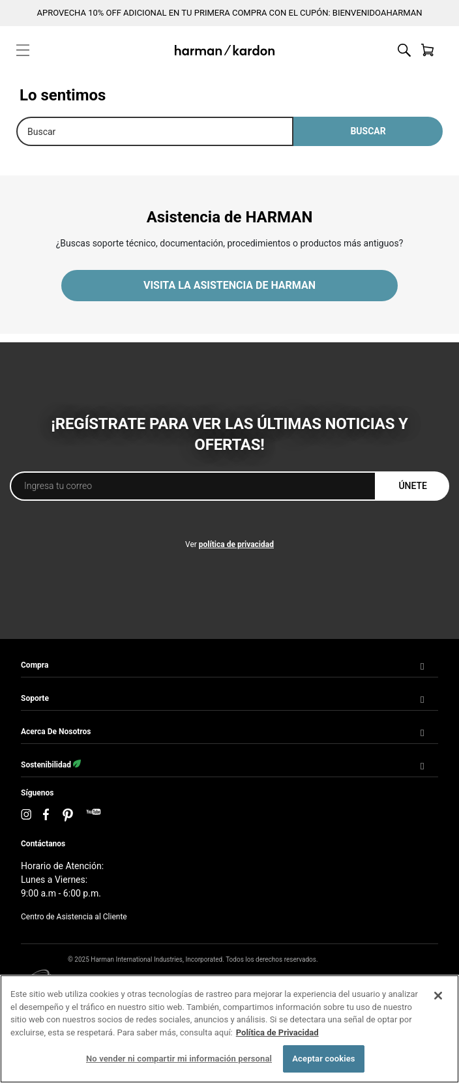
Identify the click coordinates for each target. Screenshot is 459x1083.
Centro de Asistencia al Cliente (74, 916)
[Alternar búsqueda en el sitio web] (404, 50)
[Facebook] (46, 816)
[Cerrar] (438, 995)
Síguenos (37, 792)
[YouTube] (93, 816)
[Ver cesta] (427, 50)
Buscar (367, 131)
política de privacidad (236, 544)
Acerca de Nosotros (56, 731)
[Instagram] (26, 816)
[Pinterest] (67, 815)
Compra (34, 665)
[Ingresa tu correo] (193, 486)
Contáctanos (43, 843)
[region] (229, 1029)
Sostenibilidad (51, 764)
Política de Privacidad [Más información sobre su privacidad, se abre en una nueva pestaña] (277, 1032)
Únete (412, 486)
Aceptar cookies (323, 1058)
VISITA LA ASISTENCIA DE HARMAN (229, 285)
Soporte (35, 698)
